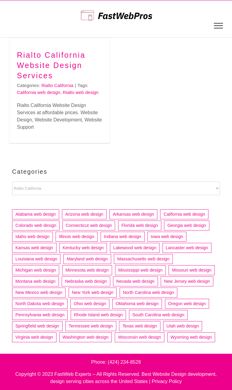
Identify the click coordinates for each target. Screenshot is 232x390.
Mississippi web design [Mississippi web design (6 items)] (140, 270)
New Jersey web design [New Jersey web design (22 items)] (187, 281)
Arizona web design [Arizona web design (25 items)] (84, 214)
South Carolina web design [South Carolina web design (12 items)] (158, 314)
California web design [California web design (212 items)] (184, 214)
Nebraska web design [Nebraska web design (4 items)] (86, 281)
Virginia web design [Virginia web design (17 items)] (34, 337)
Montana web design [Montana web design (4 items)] (35, 281)
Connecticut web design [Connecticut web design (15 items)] (89, 225)
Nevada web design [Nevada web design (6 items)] (135, 281)
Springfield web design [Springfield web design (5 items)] (37, 326)
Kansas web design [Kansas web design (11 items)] (34, 247)
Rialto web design (80, 92)
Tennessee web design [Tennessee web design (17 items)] (91, 326)
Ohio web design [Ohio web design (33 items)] (90, 303)
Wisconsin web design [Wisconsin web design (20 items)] (139, 337)
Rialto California (57, 85)
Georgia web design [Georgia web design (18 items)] (186, 225)
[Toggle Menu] (218, 25)
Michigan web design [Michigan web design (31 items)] (35, 270)
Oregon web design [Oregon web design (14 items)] (187, 303)
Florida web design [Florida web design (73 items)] (139, 225)
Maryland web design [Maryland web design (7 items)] (87, 258)
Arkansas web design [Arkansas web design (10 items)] (133, 214)
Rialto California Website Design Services (51, 65)
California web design (38, 92)
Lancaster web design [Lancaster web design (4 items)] (187, 247)
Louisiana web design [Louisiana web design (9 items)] (36, 258)
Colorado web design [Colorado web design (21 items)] (35, 225)
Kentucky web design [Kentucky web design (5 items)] (83, 247)
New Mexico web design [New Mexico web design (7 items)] (38, 292)
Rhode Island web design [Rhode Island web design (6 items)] (98, 314)
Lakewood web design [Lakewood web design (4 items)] (134, 247)
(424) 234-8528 (124, 362)
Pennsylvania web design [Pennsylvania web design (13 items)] (39, 314)
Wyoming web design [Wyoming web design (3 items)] (191, 337)
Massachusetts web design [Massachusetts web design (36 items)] (143, 258)
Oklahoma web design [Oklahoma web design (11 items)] (137, 303)
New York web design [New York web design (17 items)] (93, 292)
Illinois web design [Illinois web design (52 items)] (76, 236)
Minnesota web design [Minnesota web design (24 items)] (87, 270)
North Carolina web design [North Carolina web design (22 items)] (148, 292)
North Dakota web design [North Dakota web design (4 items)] (39, 303)
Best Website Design (164, 374)
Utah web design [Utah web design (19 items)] (182, 326)
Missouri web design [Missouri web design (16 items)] (191, 270)
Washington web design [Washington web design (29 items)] (85, 337)
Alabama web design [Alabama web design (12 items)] (35, 214)
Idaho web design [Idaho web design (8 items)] (32, 236)
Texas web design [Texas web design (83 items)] (139, 326)
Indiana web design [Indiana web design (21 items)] (122, 236)
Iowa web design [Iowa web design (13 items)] (167, 236)
